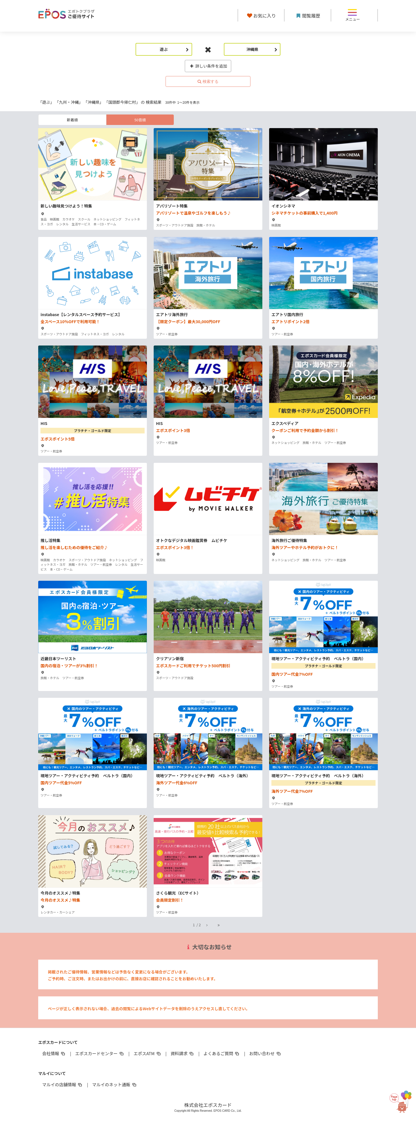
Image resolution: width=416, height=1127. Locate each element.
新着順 (72, 119)
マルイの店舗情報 (62, 1084)
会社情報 (54, 1053)
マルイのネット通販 (114, 1084)
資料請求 (182, 1053)
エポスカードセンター (99, 1053)
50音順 (140, 119)
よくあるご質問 (221, 1053)
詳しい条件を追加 (208, 66)
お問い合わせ (265, 1053)
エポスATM (148, 1053)
